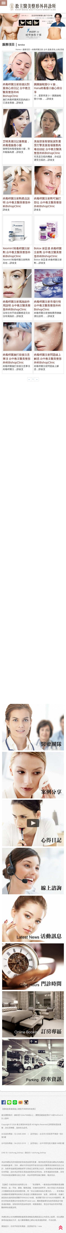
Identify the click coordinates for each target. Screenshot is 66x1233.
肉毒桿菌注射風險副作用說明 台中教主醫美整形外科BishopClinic (16, 305)
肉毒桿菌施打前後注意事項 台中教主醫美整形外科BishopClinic (16, 358)
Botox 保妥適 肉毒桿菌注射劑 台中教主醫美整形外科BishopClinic (48, 252)
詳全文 (20, 102)
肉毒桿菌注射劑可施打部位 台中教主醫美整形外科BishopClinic (48, 202)
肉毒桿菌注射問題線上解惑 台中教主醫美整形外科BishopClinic (48, 358)
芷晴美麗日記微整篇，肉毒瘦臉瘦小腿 (16, 143)
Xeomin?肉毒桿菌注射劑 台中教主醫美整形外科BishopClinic (16, 252)
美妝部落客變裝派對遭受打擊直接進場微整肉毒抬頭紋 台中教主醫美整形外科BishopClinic (48, 147)
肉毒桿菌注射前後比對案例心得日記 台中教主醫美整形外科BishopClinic (16, 90)
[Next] (37, 379)
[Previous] (29, 379)
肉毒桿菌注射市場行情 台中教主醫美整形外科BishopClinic (47, 305)
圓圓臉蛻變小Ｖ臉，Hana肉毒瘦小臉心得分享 (48, 88)
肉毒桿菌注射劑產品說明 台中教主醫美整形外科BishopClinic (16, 202)
